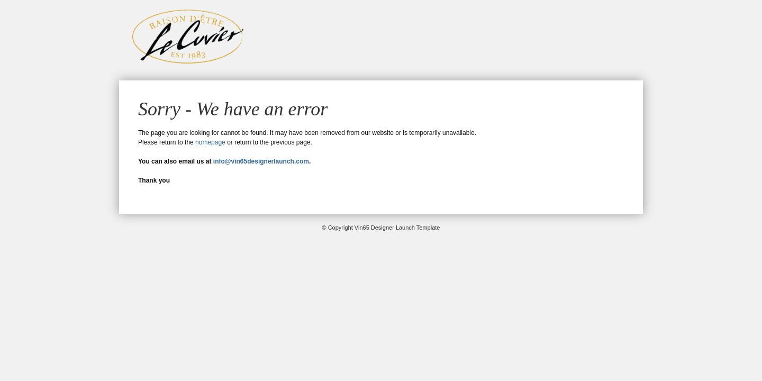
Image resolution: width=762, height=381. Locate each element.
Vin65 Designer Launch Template (188, 37)
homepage (210, 142)
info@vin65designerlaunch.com (261, 161)
